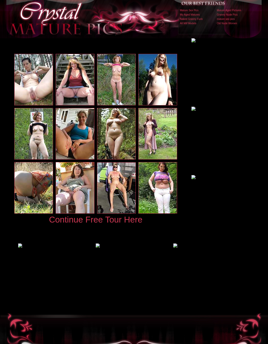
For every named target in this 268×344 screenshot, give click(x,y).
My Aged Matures (190, 14)
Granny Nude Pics (227, 14)
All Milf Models (188, 23)
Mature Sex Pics (189, 10)
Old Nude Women (227, 23)
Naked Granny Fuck (191, 19)
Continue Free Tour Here (95, 219)
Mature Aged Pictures (229, 10)
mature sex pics (226, 19)
